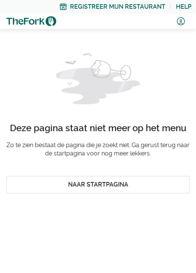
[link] (112, 6)
